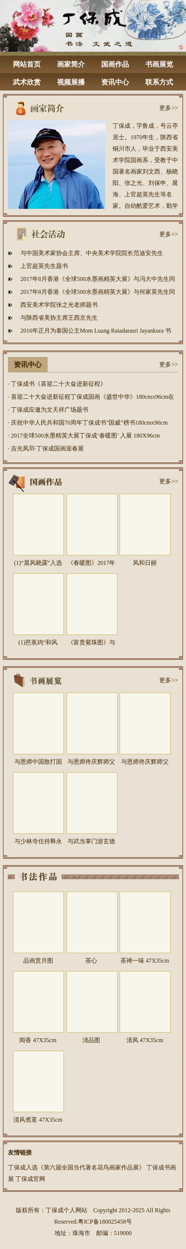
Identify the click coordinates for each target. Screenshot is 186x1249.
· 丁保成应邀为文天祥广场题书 (48, 409)
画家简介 (71, 64)
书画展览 (159, 64)
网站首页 (27, 64)
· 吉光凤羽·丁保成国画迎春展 (46, 448)
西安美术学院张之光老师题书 (59, 304)
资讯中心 (115, 82)
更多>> (168, 107)
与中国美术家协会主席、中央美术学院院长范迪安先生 (91, 253)
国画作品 (115, 64)
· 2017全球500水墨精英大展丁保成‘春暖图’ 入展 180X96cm (84, 435)
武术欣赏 (27, 82)
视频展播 (71, 82)
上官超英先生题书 (44, 266)
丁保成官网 (30, 1178)
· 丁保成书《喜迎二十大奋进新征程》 (57, 383)
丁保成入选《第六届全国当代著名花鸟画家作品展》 (76, 1167)
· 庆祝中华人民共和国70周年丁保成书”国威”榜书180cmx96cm (88, 422)
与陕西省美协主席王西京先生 (59, 317)
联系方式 (159, 82)
